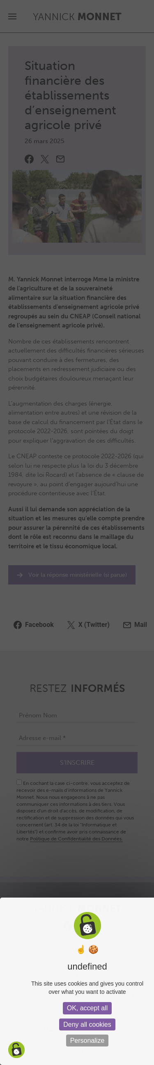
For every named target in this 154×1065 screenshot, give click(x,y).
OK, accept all (87, 1008)
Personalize (87, 1040)
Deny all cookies (87, 1024)
